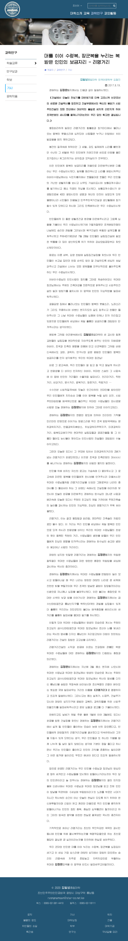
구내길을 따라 (109, 932)
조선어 (77, 6)
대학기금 (109, 926)
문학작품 (12, 96)
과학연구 (97, 13)
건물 (109, 920)
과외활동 (110, 13)
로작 (29, 914)
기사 (10, 88)
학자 (109, 914)
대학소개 (76, 13)
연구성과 (12, 71)
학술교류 (12, 63)
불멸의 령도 (29, 920)
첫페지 (49, 70)
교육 (87, 13)
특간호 (29, 932)
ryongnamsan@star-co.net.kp (66, 898)
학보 (9, 79)
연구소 (72, 932)
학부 (72, 926)
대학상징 (72, 920)
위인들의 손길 (29, 926)
